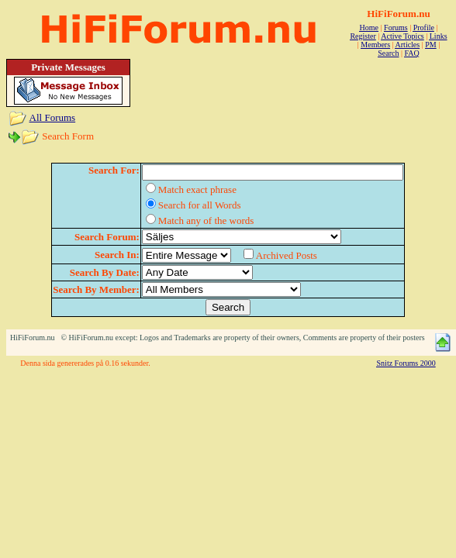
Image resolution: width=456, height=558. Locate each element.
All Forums (52, 117)
